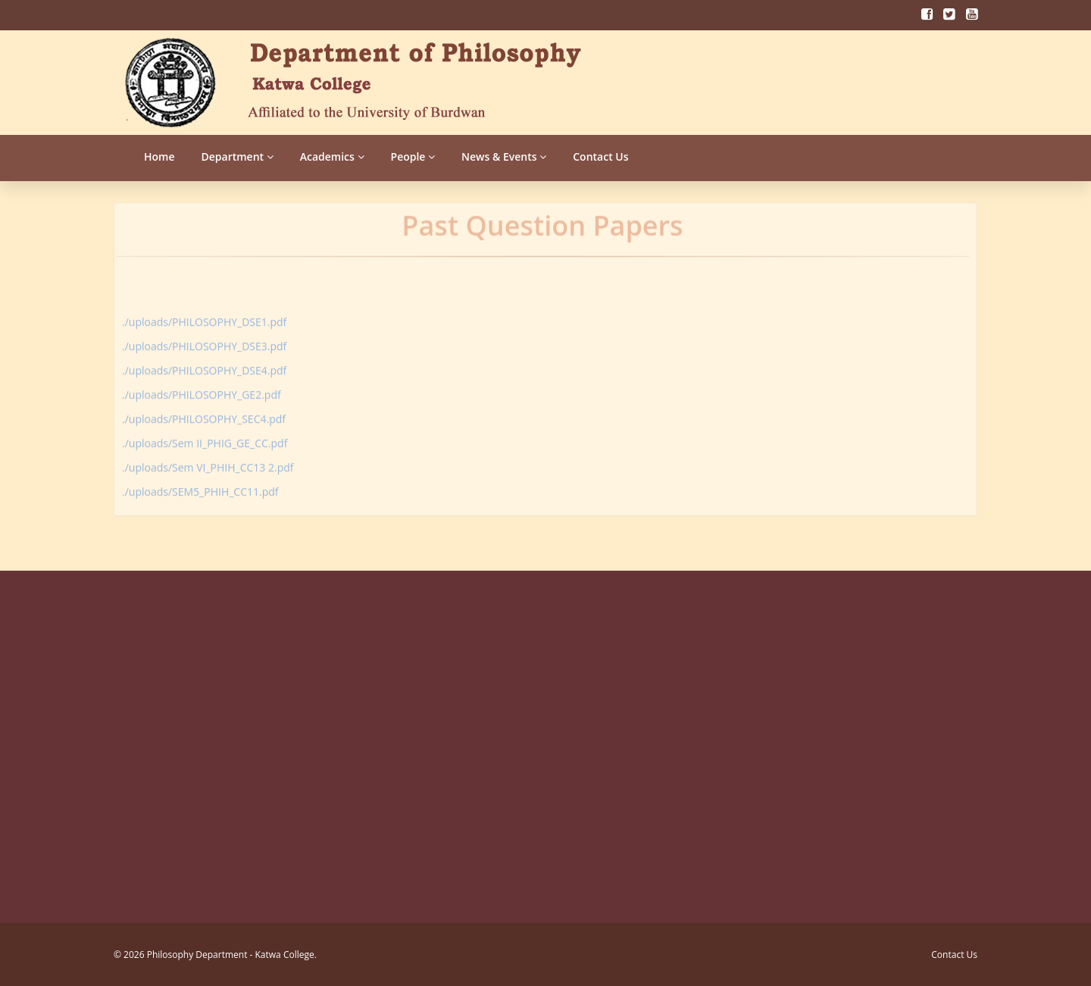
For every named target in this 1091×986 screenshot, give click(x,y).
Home (159, 156)
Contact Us (600, 156)
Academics (332, 156)
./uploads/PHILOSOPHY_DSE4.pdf (204, 366)
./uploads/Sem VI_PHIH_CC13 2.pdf (208, 463)
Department (238, 156)
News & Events (503, 156)
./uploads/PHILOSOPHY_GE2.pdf (201, 390)
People (413, 156)
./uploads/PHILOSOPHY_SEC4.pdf (204, 415)
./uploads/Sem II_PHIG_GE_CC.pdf (204, 439)
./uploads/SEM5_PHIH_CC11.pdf (200, 487)
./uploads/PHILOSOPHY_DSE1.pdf (204, 318)
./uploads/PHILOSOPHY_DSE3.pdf (204, 342)
